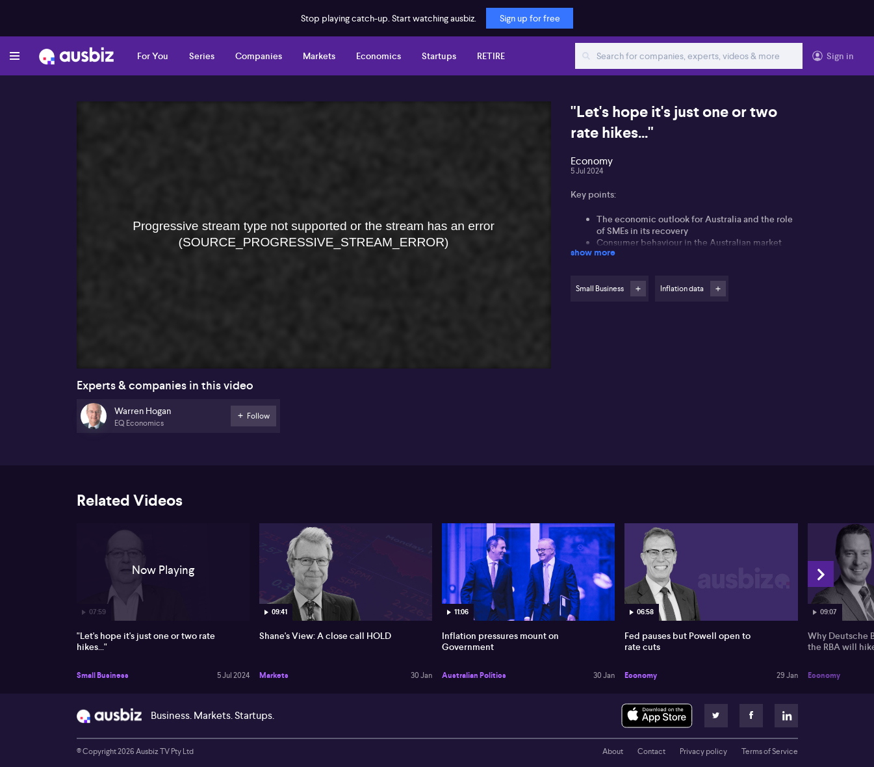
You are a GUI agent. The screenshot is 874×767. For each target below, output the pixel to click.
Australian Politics (474, 675)
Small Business (103, 675)
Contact (651, 751)
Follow (638, 288)
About (612, 751)
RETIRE (491, 56)
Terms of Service (769, 751)
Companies (258, 56)
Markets (319, 56)
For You (152, 56)
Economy (640, 675)
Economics (378, 56)
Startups (439, 56)
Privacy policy (703, 751)
